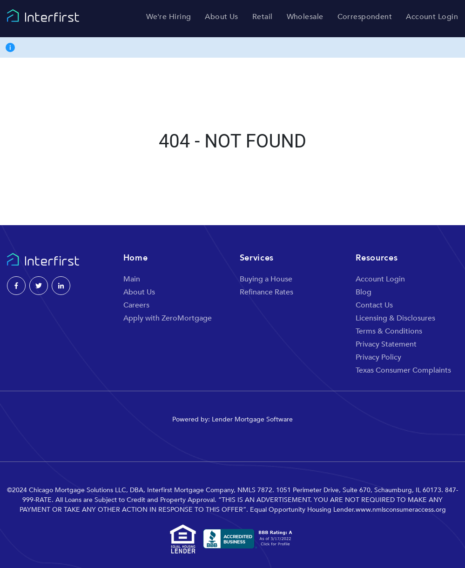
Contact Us (374, 305)
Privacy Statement (386, 344)
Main (131, 279)
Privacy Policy (378, 357)
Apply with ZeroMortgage (167, 318)
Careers (136, 305)
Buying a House (266, 279)
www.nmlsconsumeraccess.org (401, 509)
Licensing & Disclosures (395, 318)
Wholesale (305, 17)
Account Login (432, 17)
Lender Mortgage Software (252, 419)
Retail (262, 17)
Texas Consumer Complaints (403, 370)
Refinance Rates (266, 292)
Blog (363, 292)
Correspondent (364, 17)
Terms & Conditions (389, 331)
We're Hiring (168, 17)
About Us (221, 17)
